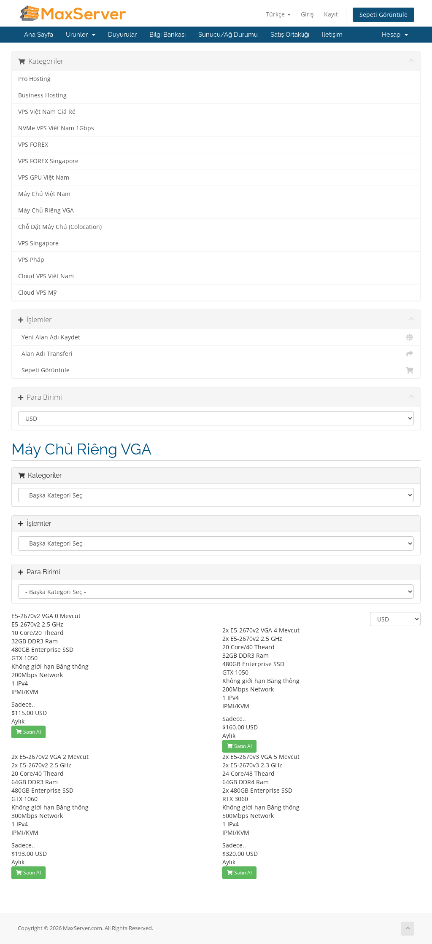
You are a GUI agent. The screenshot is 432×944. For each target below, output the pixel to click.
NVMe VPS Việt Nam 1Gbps (56, 128)
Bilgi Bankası (167, 34)
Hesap (395, 34)
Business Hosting (42, 95)
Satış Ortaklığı (289, 34)
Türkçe (278, 14)
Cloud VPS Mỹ (37, 292)
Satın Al (28, 731)
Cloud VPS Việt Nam (46, 276)
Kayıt (331, 14)
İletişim (332, 34)
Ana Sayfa (38, 34)
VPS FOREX (33, 144)
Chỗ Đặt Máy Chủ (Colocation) (60, 227)
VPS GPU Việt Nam (43, 177)
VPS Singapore (38, 243)
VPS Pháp (31, 260)
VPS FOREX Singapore (48, 161)
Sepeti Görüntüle (383, 15)
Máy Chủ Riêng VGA (46, 210)
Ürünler (80, 34)
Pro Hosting (34, 79)
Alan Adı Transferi (216, 354)
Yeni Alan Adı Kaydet (216, 337)
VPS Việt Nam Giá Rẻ (47, 112)
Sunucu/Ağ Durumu (228, 34)
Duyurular (122, 34)
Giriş (307, 14)
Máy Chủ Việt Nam (44, 194)
